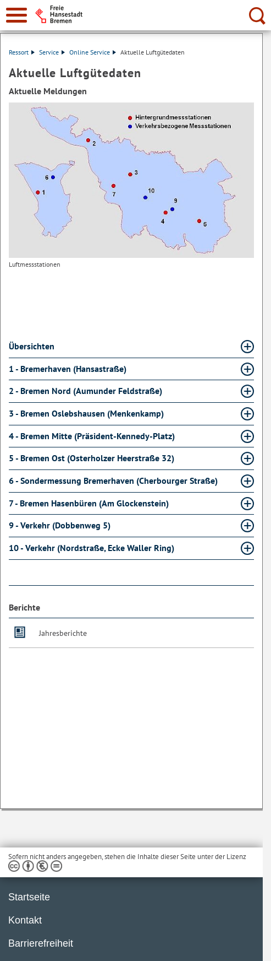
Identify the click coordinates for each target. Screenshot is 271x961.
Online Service (92, 52)
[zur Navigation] (16, 15)
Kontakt (25, 920)
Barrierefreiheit (40, 943)
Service (52, 52)
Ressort (22, 52)
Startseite (29, 897)
